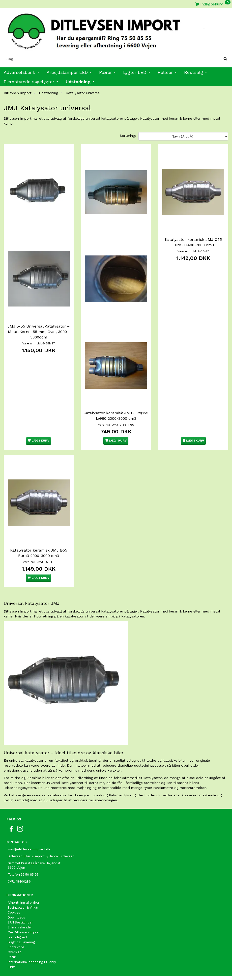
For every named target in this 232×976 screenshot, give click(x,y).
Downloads (16, 917)
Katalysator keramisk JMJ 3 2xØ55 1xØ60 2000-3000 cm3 (116, 416)
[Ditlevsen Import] (116, 29)
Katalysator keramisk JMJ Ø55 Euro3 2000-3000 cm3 (38, 553)
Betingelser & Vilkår (23, 907)
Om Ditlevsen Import (24, 932)
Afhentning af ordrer (23, 902)
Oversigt (14, 952)
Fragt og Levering (21, 942)
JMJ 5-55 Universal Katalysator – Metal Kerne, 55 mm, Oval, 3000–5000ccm (38, 331)
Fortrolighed (17, 937)
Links (12, 967)
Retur (12, 957)
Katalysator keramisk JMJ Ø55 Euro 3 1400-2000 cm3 (193, 242)
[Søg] (225, 58)
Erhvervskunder (20, 927)
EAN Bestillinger (20, 922)
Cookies (14, 912)
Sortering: (128, 136)
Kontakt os (16, 947)
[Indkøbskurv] (213, 4)
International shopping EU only (32, 962)
